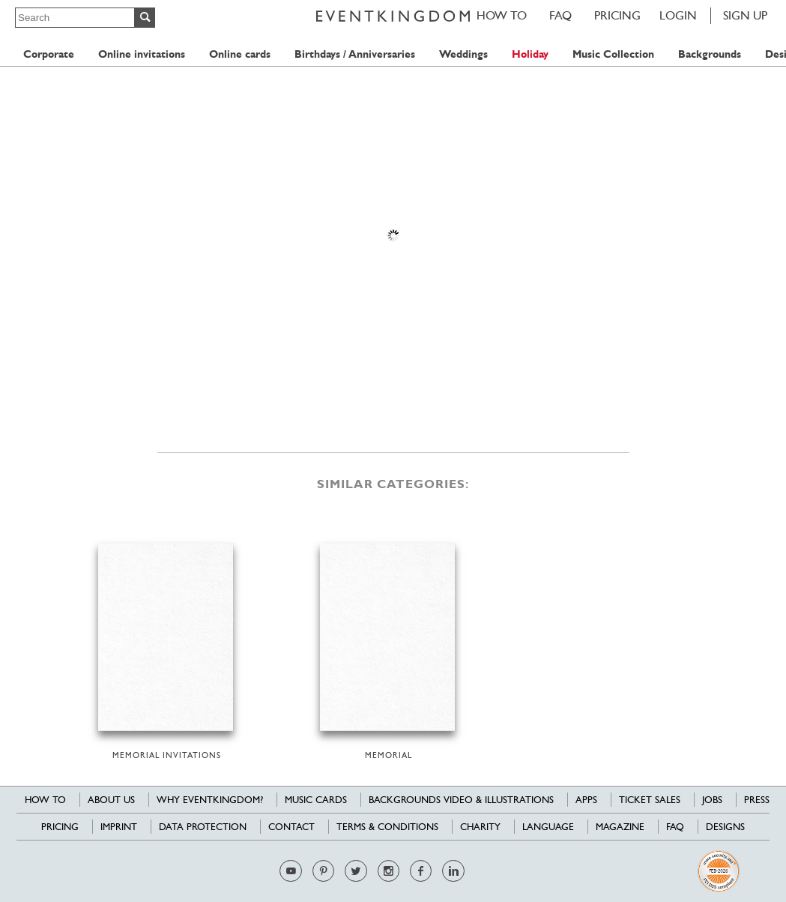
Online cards (239, 54)
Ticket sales (649, 799)
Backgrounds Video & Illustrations (461, 799)
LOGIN (678, 15)
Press (757, 799)
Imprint (118, 826)
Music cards (316, 799)
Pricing (617, 15)
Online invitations (141, 54)
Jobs (712, 799)
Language (548, 826)
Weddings (463, 54)
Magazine (620, 826)
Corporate (48, 54)
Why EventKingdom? (210, 799)
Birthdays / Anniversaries (354, 54)
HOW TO (502, 15)
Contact (291, 826)
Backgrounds (709, 54)
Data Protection (203, 826)
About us (111, 799)
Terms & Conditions (387, 826)
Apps (586, 799)
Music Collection (613, 54)
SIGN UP (745, 15)
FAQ (560, 15)
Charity (480, 826)
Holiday (530, 54)
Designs (725, 826)
